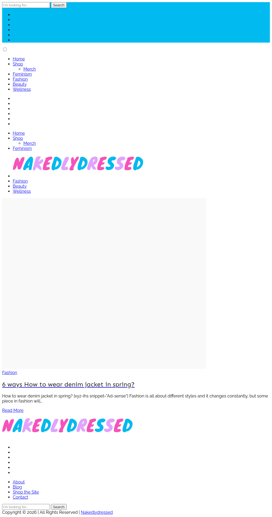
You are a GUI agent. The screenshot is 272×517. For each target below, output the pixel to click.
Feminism (22, 74)
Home (19, 58)
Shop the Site (26, 492)
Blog (17, 487)
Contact (20, 497)
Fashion (20, 79)
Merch (29, 69)
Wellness (22, 89)
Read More (13, 410)
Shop (18, 64)
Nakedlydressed (97, 512)
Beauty (20, 84)
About (19, 482)
